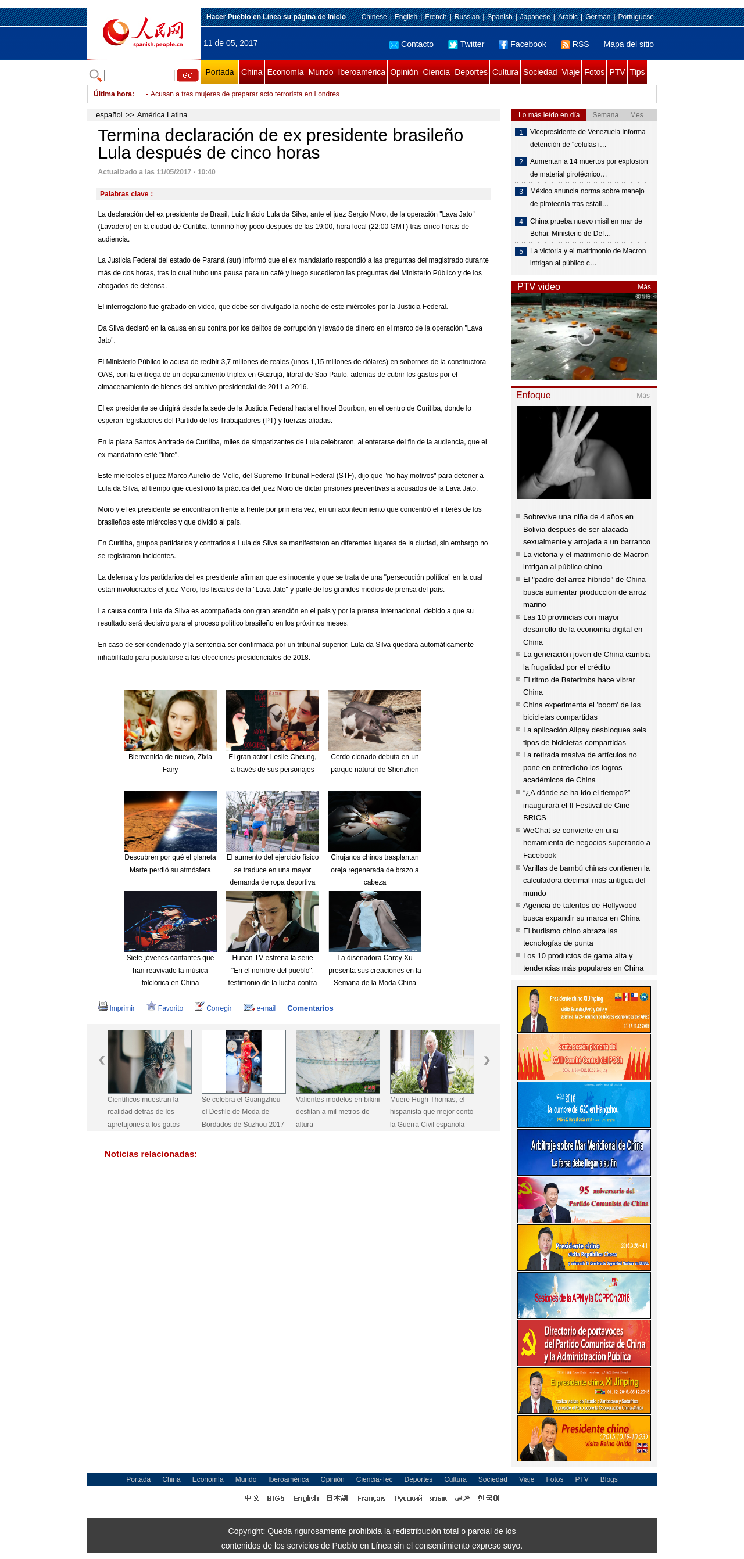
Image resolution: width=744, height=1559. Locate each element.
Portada (219, 72)
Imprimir (116, 1008)
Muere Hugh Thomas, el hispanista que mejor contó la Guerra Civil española (431, 1112)
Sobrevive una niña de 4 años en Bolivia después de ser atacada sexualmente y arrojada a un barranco (586, 529)
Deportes (471, 72)
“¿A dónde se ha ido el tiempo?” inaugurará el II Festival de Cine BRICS (576, 805)
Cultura (505, 72)
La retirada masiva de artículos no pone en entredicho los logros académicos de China (580, 767)
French (435, 17)
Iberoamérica (361, 72)
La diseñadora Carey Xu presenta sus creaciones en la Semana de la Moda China (374, 970)
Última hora (113, 94)
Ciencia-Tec (374, 1479)
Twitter (466, 44)
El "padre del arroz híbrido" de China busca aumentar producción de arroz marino (584, 592)
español (109, 114)
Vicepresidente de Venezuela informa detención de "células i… (588, 138)
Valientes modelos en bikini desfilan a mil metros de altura (338, 1112)
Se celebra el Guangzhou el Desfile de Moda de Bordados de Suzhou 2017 (243, 1112)
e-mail (260, 1008)
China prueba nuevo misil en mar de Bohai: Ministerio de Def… (586, 227)
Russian (467, 17)
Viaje (570, 72)
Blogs (609, 1479)
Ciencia (436, 72)
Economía (285, 72)
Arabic (568, 17)
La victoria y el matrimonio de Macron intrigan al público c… (588, 257)
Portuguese (636, 17)
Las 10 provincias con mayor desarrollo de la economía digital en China (582, 629)
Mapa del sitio (629, 44)
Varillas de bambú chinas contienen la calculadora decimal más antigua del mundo (586, 880)
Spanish (499, 17)
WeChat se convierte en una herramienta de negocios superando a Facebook (586, 843)
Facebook (522, 44)
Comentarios (310, 1008)
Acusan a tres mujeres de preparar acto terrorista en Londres (245, 94)
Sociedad (540, 72)
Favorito (164, 1008)
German (597, 17)
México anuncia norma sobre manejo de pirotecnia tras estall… (587, 197)
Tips (637, 72)
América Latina (162, 114)
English (406, 17)
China (252, 72)
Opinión (404, 72)
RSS (575, 44)
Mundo (321, 72)
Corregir (213, 1008)
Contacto (411, 44)
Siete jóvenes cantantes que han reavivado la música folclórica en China (170, 970)
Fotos (594, 72)
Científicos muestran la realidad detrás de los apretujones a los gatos (144, 1112)
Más (644, 287)
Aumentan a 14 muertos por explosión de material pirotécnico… (589, 167)
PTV (617, 72)
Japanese (535, 17)
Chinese (374, 17)
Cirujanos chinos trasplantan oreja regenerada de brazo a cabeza (375, 869)
